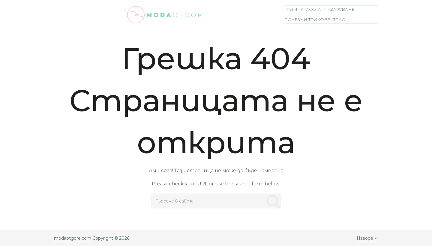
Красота (310, 9)
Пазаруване (339, 9)
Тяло (339, 19)
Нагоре (367, 238)
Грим (290, 9)
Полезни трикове (307, 19)
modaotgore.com (72, 238)
